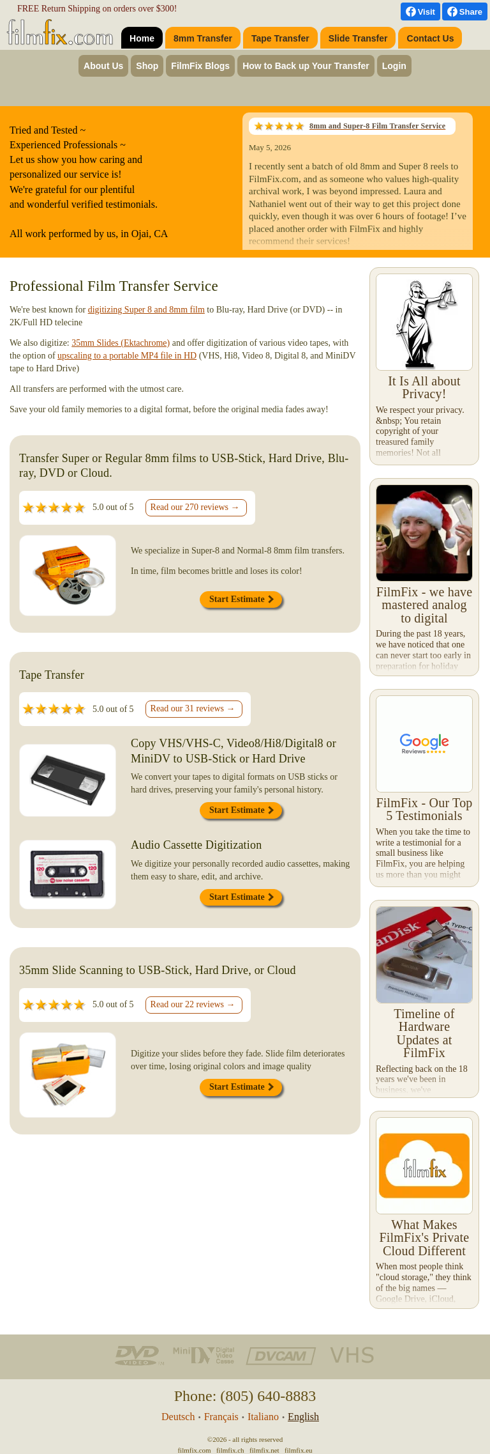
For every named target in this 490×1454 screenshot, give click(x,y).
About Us (103, 66)
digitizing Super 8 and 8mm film (146, 309)
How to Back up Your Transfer (305, 66)
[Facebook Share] (464, 11)
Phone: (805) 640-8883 (245, 1396)
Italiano (263, 1416)
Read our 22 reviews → (193, 1004)
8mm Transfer (203, 38)
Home (142, 38)
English (303, 1416)
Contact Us (430, 38)
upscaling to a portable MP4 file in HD (127, 355)
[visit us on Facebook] (420, 11)
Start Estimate (241, 599)
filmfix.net (264, 1450)
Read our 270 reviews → (195, 507)
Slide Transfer (358, 38)
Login (394, 66)
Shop (147, 66)
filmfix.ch (230, 1450)
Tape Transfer (280, 38)
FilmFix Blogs (200, 66)
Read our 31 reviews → (193, 708)
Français (221, 1416)
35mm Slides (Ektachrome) (120, 343)
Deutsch (178, 1416)
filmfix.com (194, 1450)
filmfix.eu (299, 1450)
